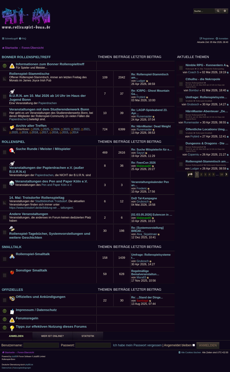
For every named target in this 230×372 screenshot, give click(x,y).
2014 (74, 132)
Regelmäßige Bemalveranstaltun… (145, 273)
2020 (13, 132)
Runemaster (191, 122)
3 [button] (205, 174)
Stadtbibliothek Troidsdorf (51, 201)
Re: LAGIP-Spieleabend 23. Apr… (149, 112)
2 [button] (201, 174)
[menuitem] (22, 38)
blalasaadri (144, 165)
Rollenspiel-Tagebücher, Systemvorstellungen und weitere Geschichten (49, 235)
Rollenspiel (190, 69)
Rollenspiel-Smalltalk (204, 101)
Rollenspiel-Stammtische (216, 165)
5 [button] (213, 174)
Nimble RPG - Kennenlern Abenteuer (207, 65)
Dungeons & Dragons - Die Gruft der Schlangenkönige (207, 143)
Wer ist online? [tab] (52, 336)
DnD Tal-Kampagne (144, 198)
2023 (65, 129)
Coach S (193, 72)
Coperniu (193, 154)
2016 (54, 132)
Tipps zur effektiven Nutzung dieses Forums (51, 326)
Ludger (194, 168)
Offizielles (12, 290)
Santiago (142, 300)
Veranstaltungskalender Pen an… (150, 184)
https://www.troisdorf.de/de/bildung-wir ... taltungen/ (41, 207)
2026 (35, 129)
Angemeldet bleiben (179, 345)
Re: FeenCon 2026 (143, 162)
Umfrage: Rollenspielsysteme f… (151, 256)
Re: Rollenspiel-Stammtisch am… (149, 76)
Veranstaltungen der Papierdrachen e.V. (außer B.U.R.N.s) (46, 169)
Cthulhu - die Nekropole (203, 79)
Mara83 (141, 277)
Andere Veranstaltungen (28, 214)
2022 (75, 129)
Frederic (142, 188)
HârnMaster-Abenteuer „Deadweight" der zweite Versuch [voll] (207, 111)
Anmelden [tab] (16, 336)
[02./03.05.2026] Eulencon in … (151, 214)
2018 (33, 132)
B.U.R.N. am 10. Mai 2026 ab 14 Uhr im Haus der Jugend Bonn (205, 86)
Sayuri (141, 152)
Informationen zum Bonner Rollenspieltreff (50, 64)
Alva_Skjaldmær (147, 234)
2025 (45, 129)
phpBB (14, 356)
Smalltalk (189, 101)
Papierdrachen (48, 103)
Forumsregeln (27, 318)
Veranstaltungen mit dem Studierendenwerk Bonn (49, 109)
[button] (190, 174)
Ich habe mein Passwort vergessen (137, 345)
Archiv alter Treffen (31, 125)
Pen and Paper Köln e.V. (57, 184)
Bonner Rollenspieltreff (195, 83)
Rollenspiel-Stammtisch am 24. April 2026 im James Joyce (207, 161)
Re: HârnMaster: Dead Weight (151, 126)
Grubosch (193, 104)
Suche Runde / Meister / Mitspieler (43, 149)
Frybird (194, 136)
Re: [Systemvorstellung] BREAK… (147, 229)
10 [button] (221, 174)
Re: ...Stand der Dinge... (147, 297)
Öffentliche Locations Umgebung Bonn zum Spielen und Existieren (207, 129)
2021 (85, 129)
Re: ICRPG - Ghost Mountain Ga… (150, 92)
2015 (64, 132)
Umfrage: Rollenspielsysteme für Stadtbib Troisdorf (207, 97)
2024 (55, 129)
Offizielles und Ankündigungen (40, 297)
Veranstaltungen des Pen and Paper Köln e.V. (51, 181)
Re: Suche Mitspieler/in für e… (151, 149)
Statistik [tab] (88, 336)
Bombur (194, 90)
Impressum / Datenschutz (36, 310)
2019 (23, 132)
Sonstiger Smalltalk (31, 270)
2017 (44, 132)
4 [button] (209, 174)
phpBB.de (29, 365)
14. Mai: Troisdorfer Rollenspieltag (210, 69)
